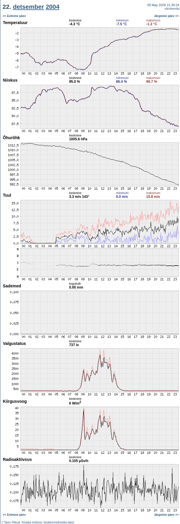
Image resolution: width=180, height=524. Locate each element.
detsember (28, 6)
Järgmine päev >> (166, 16)
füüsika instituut (32, 522)
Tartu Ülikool (12, 522)
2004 (53, 6)
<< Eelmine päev (14, 16)
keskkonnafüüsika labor (59, 522)
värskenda (171, 8)
